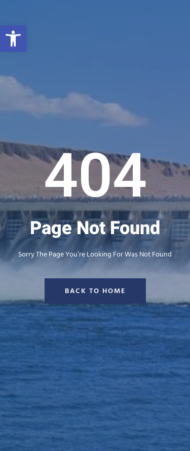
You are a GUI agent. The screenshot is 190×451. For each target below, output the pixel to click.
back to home (95, 291)
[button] (13, 38)
